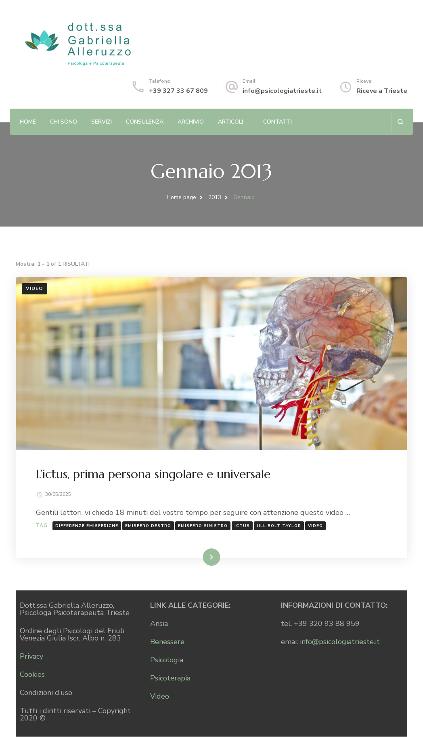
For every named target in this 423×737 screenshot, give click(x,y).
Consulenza (144, 122)
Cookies (32, 675)
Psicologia (166, 660)
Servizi (101, 122)
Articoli (230, 122)
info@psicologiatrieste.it (282, 90)
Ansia (159, 624)
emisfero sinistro (203, 526)
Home (28, 122)
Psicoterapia (170, 678)
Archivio (191, 122)
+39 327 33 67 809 (178, 90)
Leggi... (201, 557)
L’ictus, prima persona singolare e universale (153, 474)
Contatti (277, 122)
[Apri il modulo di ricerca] (400, 122)
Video (34, 288)
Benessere (167, 642)
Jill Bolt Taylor (279, 526)
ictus (242, 526)
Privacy (31, 656)
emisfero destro (148, 526)
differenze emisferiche (86, 526)
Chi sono (63, 122)
